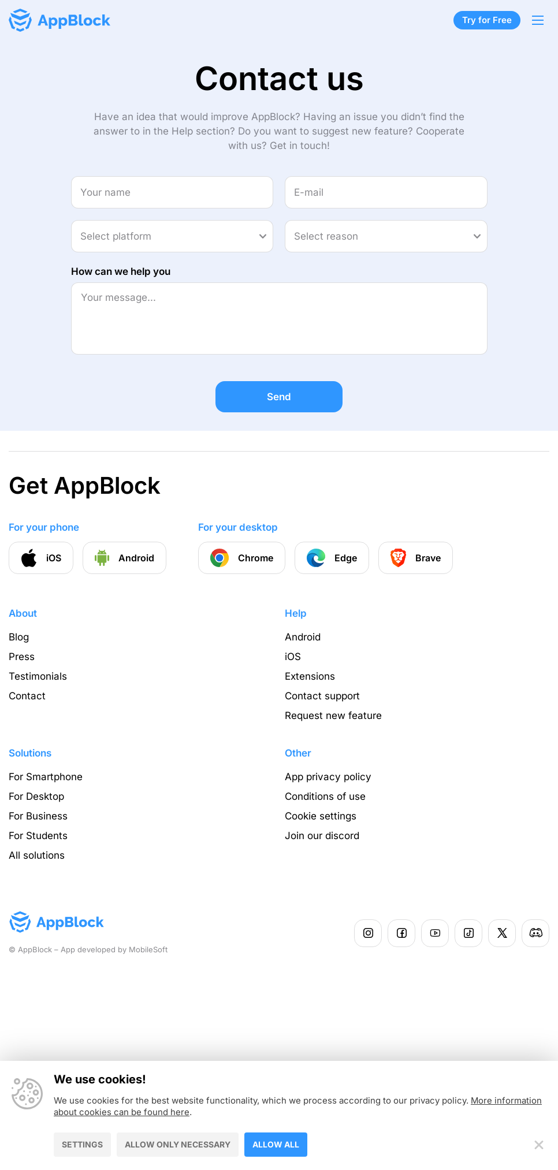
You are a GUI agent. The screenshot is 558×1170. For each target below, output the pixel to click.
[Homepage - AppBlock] (59, 20)
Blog (19, 637)
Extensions (310, 676)
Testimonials (38, 676)
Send (279, 397)
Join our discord (322, 835)
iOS (293, 656)
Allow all (275, 1144)
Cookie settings (320, 816)
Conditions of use (325, 796)
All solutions (37, 855)
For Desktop (36, 796)
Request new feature (333, 715)
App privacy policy (328, 777)
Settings (82, 1144)
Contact (27, 696)
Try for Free (487, 19)
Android (303, 637)
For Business (38, 816)
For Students (38, 835)
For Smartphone (46, 777)
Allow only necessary (177, 1144)
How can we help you (120, 271)
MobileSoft (148, 949)
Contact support (322, 696)
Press (22, 656)
